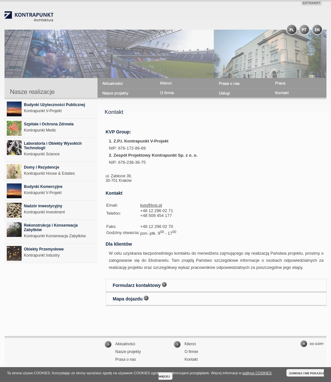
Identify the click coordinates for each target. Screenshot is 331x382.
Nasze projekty (128, 351)
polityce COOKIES (257, 373)
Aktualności (125, 344)
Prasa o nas (125, 359)
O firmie (191, 351)
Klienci (190, 344)
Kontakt (191, 359)
